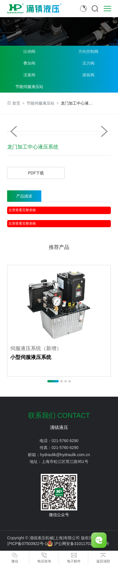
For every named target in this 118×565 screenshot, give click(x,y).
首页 (16, 103)
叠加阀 (29, 63)
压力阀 (88, 63)
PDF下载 (36, 173)
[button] (104, 131)
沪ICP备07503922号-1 (27, 543)
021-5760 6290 (65, 440)
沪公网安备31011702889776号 (78, 543)
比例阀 (29, 51)
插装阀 (88, 75)
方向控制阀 (88, 51)
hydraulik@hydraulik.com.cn (65, 454)
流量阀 (29, 75)
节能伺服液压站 (29, 86)
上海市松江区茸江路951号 (65, 461)
